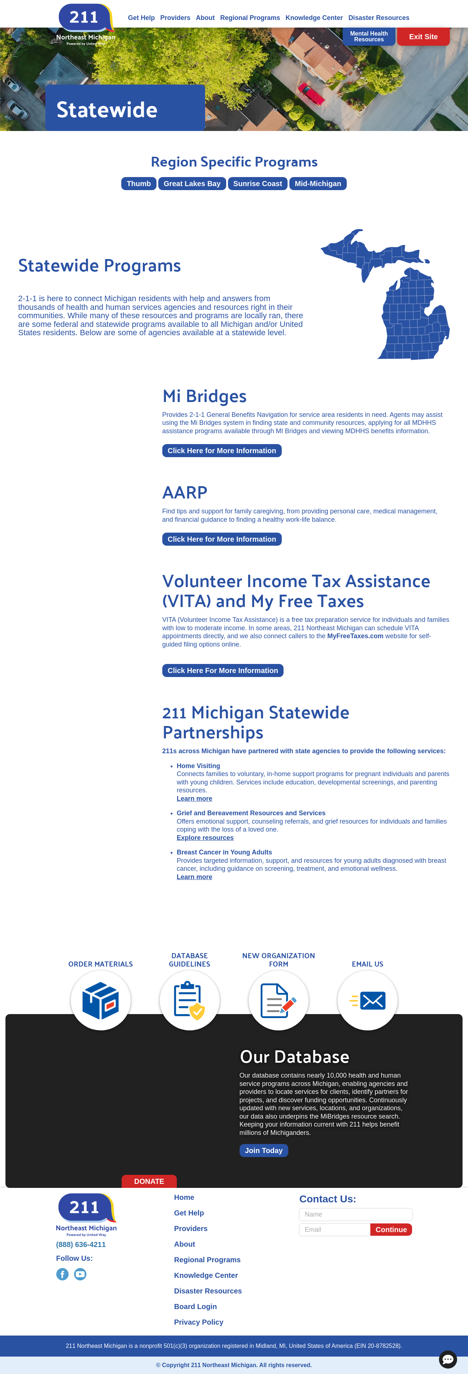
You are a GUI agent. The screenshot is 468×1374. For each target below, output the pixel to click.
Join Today (264, 1150)
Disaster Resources (379, 17)
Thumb (139, 184)
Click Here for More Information (222, 451)
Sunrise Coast (257, 184)
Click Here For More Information (223, 670)
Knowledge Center (314, 17)
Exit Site (423, 37)
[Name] (356, 1215)
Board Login (195, 1307)
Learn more (194, 798)
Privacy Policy (199, 1322)
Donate (149, 1181)
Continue (391, 1230)
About (205, 17)
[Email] (335, 1230)
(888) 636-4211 (81, 1244)
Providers (175, 17)
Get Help (141, 17)
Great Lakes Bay (192, 184)
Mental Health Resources (369, 36)
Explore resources (205, 837)
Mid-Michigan (318, 184)
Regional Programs (250, 17)
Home (184, 1197)
